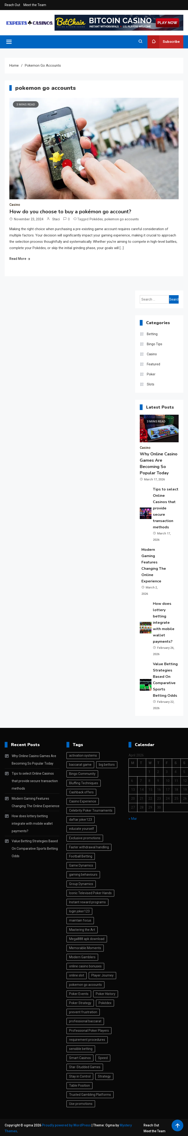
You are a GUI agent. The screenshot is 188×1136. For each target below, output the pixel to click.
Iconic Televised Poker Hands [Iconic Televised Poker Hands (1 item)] (90, 893)
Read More (17, 259)
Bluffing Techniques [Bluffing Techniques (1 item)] (83, 783)
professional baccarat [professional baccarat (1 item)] (85, 1021)
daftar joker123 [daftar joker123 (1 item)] (80, 819)
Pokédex (96, 219)
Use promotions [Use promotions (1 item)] (80, 1104)
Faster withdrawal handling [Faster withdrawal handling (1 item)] (89, 847)
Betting (152, 334)
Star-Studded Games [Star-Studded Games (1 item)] (84, 1067)
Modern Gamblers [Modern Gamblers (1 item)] (82, 957)
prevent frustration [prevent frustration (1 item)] (83, 1012)
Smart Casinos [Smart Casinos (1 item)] (80, 1058)
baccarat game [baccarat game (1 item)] (80, 764)
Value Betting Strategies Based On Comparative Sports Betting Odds (35, 848)
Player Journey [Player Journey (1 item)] (102, 975)
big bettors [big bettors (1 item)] (107, 764)
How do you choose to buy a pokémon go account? (70, 211)
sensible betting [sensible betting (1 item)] (80, 1049)
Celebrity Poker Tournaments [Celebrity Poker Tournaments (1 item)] (90, 810)
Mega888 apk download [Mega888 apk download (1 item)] (86, 939)
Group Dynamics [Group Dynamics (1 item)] (81, 884)
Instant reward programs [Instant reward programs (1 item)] (87, 902)
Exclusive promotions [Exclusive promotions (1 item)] (84, 838)
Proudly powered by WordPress (67, 1125)
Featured (153, 364)
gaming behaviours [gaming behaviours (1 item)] (83, 874)
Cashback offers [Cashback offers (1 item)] (81, 792)
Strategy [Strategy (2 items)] (104, 1076)
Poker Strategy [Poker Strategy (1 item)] (80, 1003)
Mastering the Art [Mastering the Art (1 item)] (82, 930)
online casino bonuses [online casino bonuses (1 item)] (85, 966)
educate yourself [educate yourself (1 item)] (81, 829)
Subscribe (163, 41)
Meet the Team (34, 5)
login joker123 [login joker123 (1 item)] (79, 911)
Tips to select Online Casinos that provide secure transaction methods (165, 508)
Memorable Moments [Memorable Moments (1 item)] (85, 948)
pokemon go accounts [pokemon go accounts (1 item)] (85, 985)
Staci (56, 219)
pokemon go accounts (121, 219)
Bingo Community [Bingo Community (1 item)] (82, 774)
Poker (151, 374)
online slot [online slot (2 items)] (76, 975)
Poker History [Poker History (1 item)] (105, 994)
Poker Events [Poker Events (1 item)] (78, 994)
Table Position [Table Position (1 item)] (79, 1085)
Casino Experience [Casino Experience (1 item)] (82, 801)
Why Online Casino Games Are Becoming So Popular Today (34, 759)
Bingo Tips (154, 344)
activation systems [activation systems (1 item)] (83, 755)
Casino (14, 205)
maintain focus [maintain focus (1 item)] (80, 920)
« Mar (133, 819)
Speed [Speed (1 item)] (103, 1058)
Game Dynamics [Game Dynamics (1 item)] (81, 865)
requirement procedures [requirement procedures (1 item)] (87, 1040)
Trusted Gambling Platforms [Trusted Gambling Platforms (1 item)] (90, 1094)
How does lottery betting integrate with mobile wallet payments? (163, 622)
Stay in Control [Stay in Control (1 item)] (80, 1076)
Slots (150, 384)
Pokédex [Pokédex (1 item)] (105, 1003)
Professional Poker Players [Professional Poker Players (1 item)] (89, 1030)
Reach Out (12, 5)
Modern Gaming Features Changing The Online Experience (35, 802)
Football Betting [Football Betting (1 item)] (80, 856)
